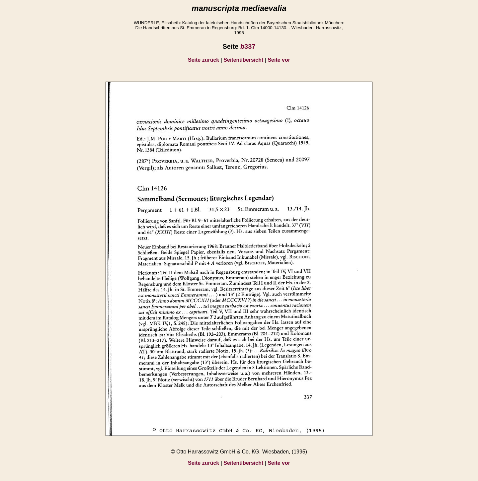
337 (248, 46)
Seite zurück (203, 60)
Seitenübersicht (243, 60)
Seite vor (279, 60)
